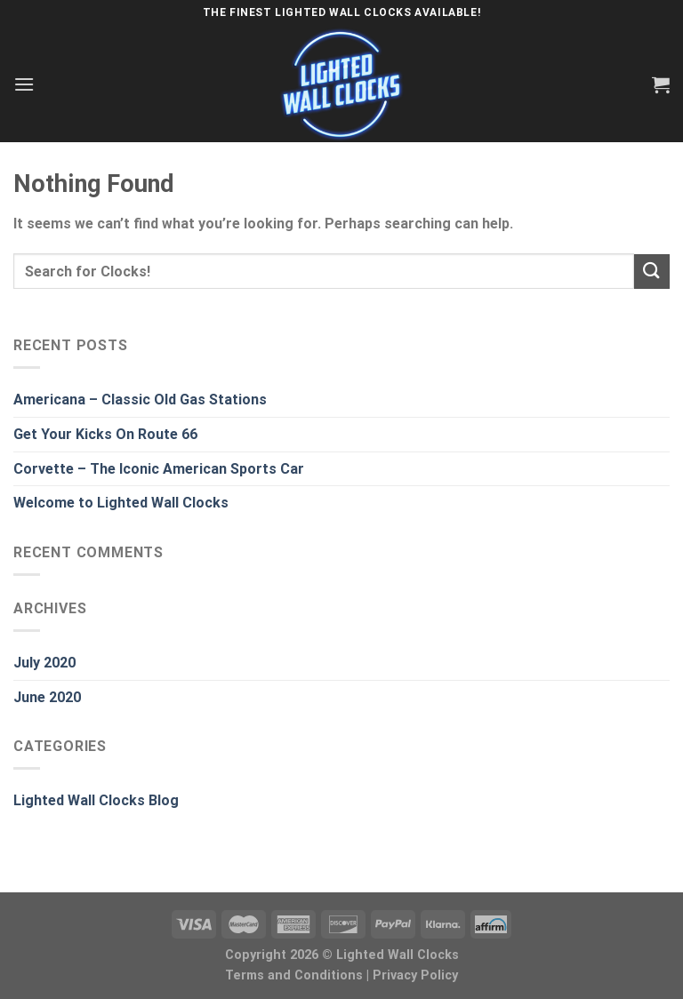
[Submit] (652, 271)
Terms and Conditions (294, 975)
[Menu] (24, 84)
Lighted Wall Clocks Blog (96, 800)
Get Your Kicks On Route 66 (105, 434)
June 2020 (47, 697)
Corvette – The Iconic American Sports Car (158, 468)
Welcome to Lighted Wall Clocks (121, 502)
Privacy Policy (415, 975)
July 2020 (44, 662)
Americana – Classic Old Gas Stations (140, 399)
